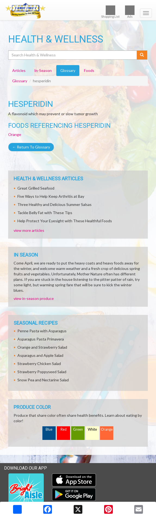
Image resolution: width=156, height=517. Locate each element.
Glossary (19, 80)
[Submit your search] (142, 55)
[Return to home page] (78, 11)
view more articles (29, 230)
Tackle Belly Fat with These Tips (44, 212)
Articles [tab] (19, 70)
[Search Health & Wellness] (73, 55)
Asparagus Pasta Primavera (40, 339)
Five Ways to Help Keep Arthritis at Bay (50, 196)
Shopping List (110, 11)
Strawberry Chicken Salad (39, 363)
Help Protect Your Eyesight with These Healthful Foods (64, 220)
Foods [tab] (89, 70)
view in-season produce (34, 298)
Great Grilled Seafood (35, 188)
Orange (14, 134)
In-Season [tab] (43, 70)
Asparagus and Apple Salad (40, 355)
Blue (49, 429)
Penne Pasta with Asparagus (42, 331)
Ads (130, 11)
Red (64, 429)
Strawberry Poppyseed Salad (41, 371)
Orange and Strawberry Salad (42, 347)
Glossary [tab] (67, 70)
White (92, 429)
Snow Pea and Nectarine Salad (43, 380)
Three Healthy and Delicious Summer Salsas (54, 204)
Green (78, 429)
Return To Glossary (31, 147)
